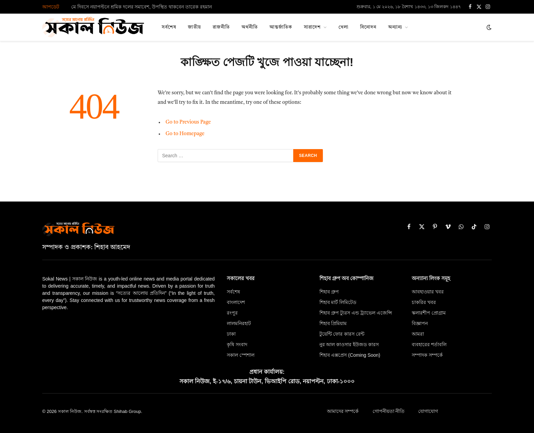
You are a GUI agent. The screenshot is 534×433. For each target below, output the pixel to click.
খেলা (343, 27)
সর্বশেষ (169, 27)
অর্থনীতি (249, 27)
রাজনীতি (221, 27)
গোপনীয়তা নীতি (389, 411)
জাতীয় (194, 27)
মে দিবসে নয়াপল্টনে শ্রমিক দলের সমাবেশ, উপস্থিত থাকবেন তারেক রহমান (141, 7)
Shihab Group (127, 411)
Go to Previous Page (188, 122)
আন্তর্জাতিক (280, 27)
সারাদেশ (312, 27)
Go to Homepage (185, 134)
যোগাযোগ (428, 411)
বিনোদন (368, 27)
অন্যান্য (395, 27)
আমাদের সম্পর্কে (343, 411)
